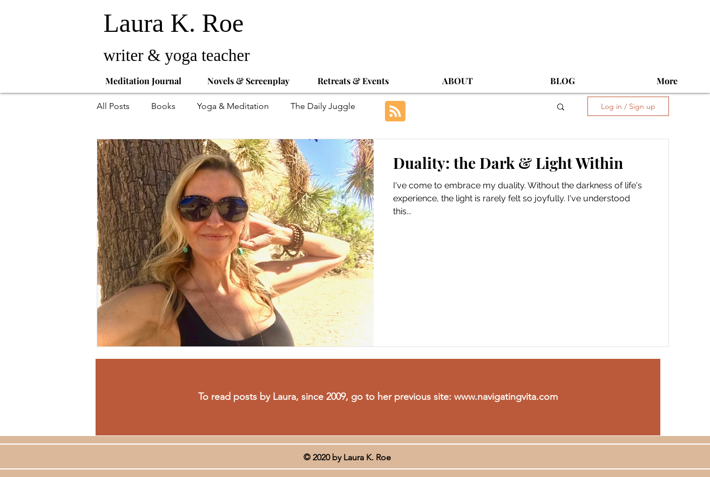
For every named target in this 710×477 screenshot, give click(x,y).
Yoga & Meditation (233, 106)
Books (163, 106)
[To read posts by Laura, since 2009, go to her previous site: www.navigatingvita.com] (378, 397)
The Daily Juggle (322, 106)
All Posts (113, 106)
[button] (561, 107)
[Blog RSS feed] (395, 111)
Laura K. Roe (177, 23)
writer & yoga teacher (179, 55)
